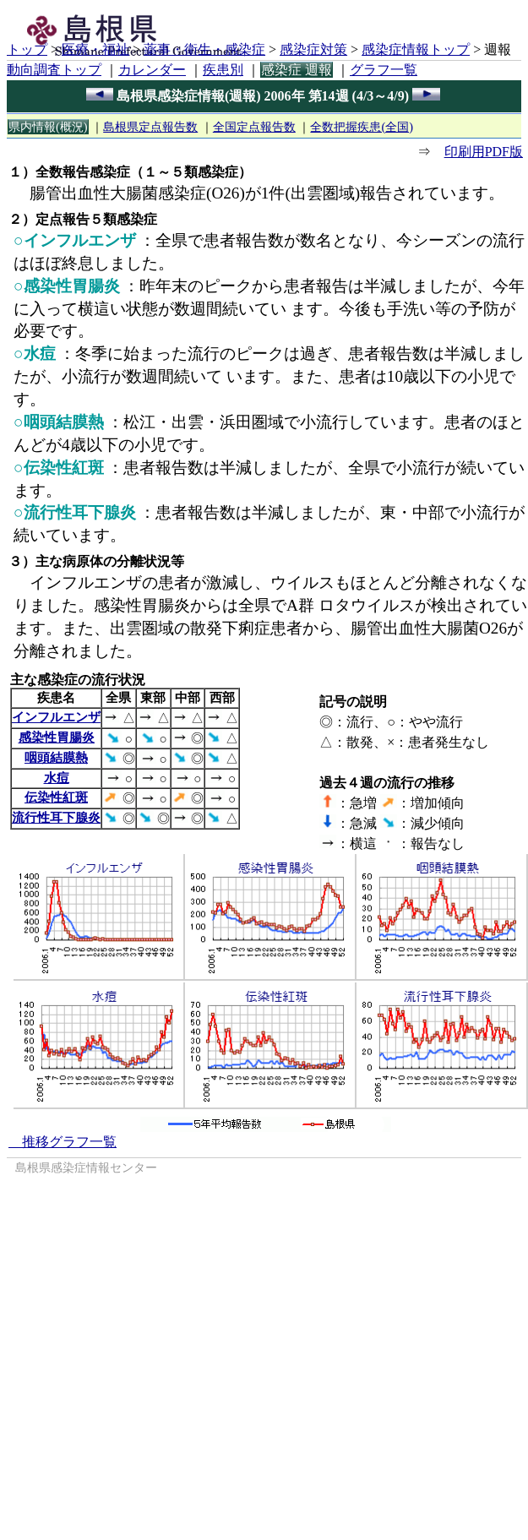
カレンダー (152, 70)
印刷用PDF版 (483, 151)
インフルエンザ (56, 717)
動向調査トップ (54, 70)
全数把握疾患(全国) (361, 126)
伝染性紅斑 (56, 797)
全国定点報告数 (254, 126)
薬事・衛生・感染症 (204, 49)
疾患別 (223, 70)
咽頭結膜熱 (56, 757)
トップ (27, 49)
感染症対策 (313, 49)
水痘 (56, 777)
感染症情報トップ (416, 49)
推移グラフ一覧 (62, 1142)
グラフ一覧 (383, 70)
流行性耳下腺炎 (56, 817)
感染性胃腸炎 (57, 737)
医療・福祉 (95, 49)
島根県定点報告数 (150, 126)
